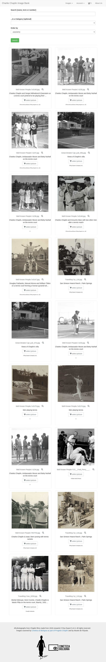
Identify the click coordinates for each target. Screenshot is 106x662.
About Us (98, 3)
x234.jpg (36, 470)
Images (69, 3)
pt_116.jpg (78, 280)
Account (80, 3)
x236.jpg (36, 216)
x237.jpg (36, 153)
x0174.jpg (82, 406)
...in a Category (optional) (21, 19)
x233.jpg (82, 343)
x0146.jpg (36, 89)
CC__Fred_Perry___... (81, 470)
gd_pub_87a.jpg (34, 343)
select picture (30, 100)
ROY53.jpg (36, 533)
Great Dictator (66, 153)
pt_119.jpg (78, 596)
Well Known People (23, 89)
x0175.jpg (36, 406)
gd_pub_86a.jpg (80, 153)
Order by (14, 28)
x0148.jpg (82, 216)
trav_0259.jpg (32, 596)
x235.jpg (82, 89)
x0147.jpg (36, 280)
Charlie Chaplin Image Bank (15, 3)
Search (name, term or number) (23, 10)
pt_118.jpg (78, 533)
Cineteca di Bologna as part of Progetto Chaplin (50, 631)
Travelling (69, 280)
